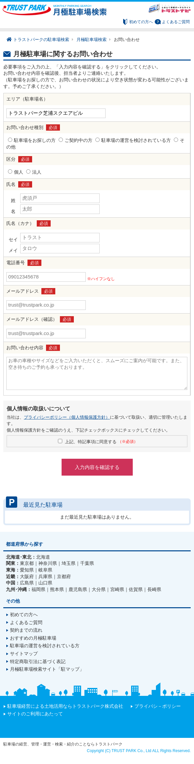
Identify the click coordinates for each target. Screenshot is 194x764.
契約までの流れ (26, 630)
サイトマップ (24, 653)
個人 (18, 172)
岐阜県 (45, 570)
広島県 (27, 582)
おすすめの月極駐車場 (33, 638)
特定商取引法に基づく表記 (38, 661)
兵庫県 (45, 576)
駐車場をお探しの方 (35, 140)
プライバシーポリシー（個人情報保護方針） (67, 417)
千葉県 (87, 563)
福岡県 (38, 589)
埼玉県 (68, 563)
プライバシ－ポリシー (157, 706)
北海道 (43, 557)
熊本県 (57, 589)
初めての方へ (141, 22)
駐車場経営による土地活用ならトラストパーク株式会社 (65, 706)
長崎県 (154, 589)
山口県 (45, 582)
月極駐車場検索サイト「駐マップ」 (47, 669)
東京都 (27, 563)
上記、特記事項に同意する (101, 441)
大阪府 (27, 576)
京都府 (64, 576)
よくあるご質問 (176, 22)
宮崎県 (117, 589)
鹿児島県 (78, 589)
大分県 (99, 589)
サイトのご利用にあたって (35, 713)
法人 (36, 172)
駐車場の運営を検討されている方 (136, 140)
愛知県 (27, 570)
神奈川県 (47, 563)
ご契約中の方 (78, 140)
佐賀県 (136, 589)
